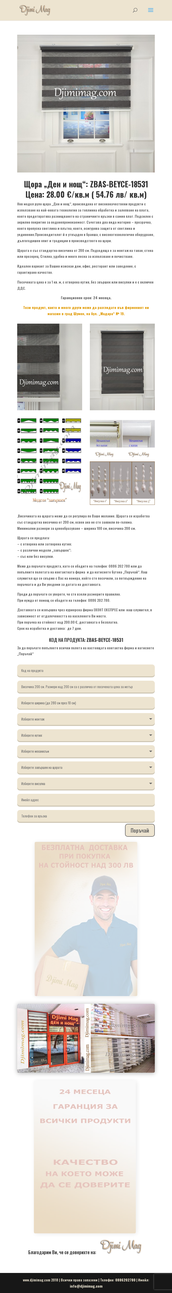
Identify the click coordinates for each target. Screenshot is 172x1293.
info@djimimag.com (86, 1286)
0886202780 (125, 1279)
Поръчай (140, 830)
